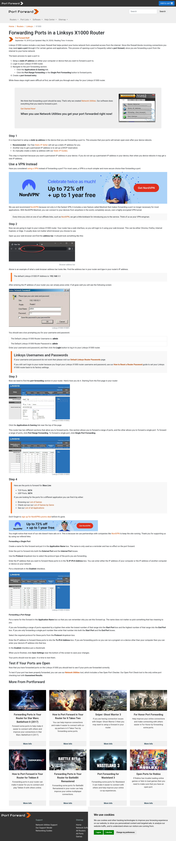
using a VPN (32, 168)
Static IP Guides (60, 151)
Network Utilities (89, 101)
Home (11, 26)
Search (163, 11)
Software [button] (37, 19)
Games (79, 836)
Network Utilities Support (46, 825)
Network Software (84, 828)
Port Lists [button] (24, 19)
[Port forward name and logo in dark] (24, 11)
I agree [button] (98, 832)
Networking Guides (44, 831)
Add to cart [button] (166, 3)
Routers (20, 26)
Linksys (29, 26)
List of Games (36, 502)
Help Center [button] (49, 19)
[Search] (143, 11)
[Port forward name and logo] (12, 3)
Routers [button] (13, 19)
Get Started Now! (28, 109)
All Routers (80, 831)
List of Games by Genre (44, 505)
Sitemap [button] (62, 19)
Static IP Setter (41, 145)
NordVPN (34, 207)
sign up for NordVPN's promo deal (36, 517)
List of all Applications (34, 508)
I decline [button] (108, 832)
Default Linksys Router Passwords (85, 359)
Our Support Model (44, 828)
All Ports (79, 833)
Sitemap (79, 820)
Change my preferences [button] (125, 832)
